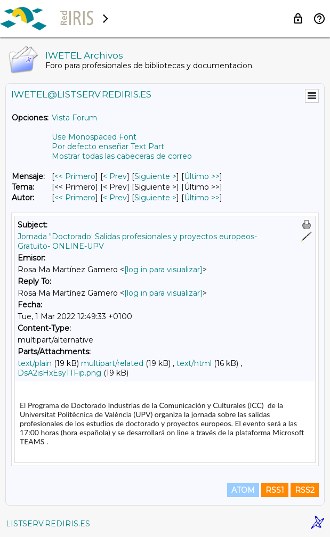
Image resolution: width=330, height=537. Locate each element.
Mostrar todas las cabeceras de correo (122, 156)
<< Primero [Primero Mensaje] (74, 176)
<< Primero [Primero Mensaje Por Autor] (74, 197)
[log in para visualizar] (163, 269)
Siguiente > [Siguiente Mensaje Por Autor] (155, 197)
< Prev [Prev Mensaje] (115, 176)
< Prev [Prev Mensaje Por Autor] (115, 197)
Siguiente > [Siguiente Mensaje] (155, 176)
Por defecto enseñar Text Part (108, 146)
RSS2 (305, 490)
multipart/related (112, 363)
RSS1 (274, 490)
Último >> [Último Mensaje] (202, 176)
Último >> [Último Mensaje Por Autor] (202, 197)
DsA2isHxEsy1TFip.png (59, 373)
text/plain (35, 363)
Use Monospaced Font (94, 137)
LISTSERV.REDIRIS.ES (48, 523)
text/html (194, 363)
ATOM (243, 490)
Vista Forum (74, 118)
